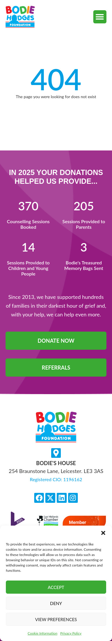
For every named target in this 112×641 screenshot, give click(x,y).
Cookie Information (43, 633)
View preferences (56, 619)
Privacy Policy (70, 633)
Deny (56, 603)
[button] (103, 533)
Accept (56, 587)
